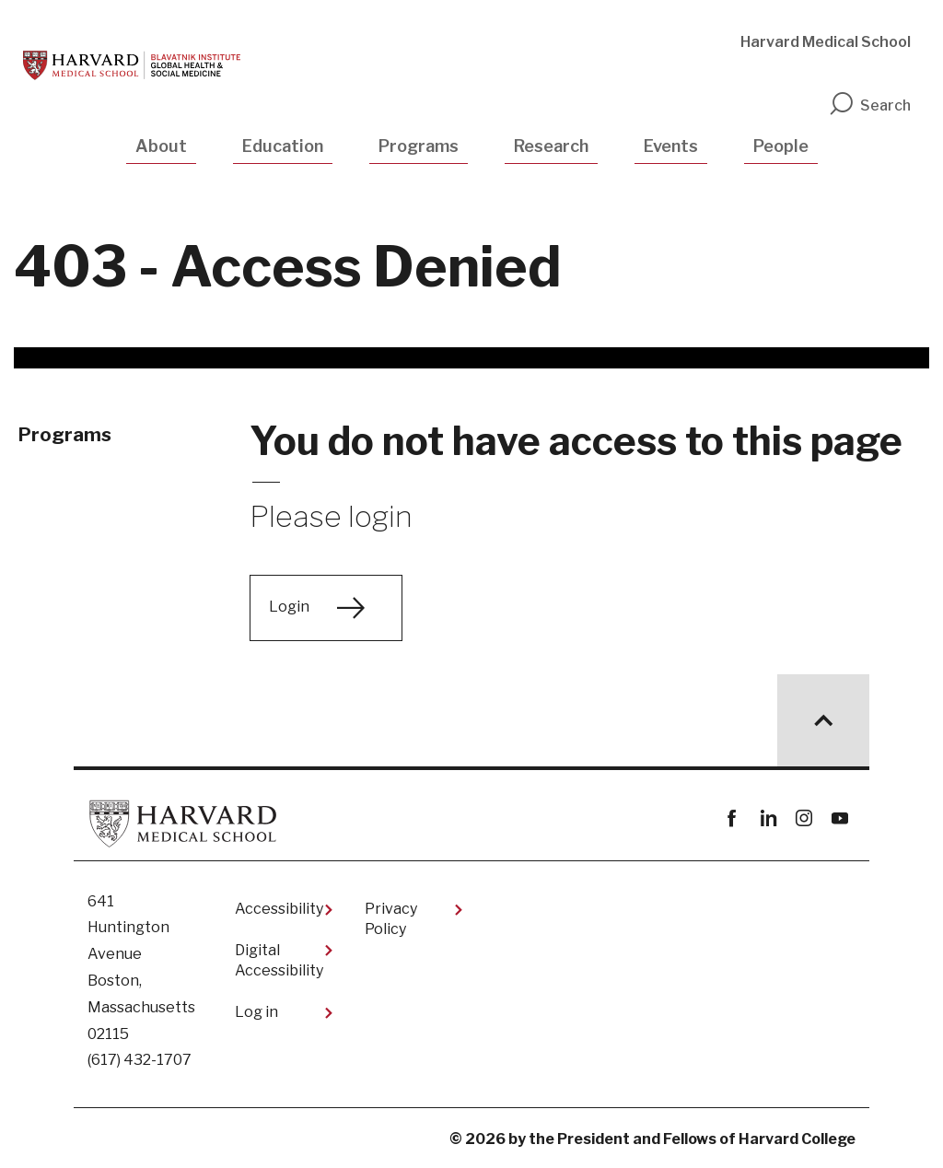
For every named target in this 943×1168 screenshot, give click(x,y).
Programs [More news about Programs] (64, 435)
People (781, 146)
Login (289, 606)
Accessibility (279, 908)
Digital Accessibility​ (279, 960)
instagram (803, 818)
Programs (418, 146)
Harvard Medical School (825, 42)
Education (282, 146)
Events (671, 146)
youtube (839, 818)
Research (551, 146)
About (161, 146)
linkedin (767, 818)
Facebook (732, 818)
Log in (256, 1012)
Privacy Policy (391, 919)
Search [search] (869, 105)
